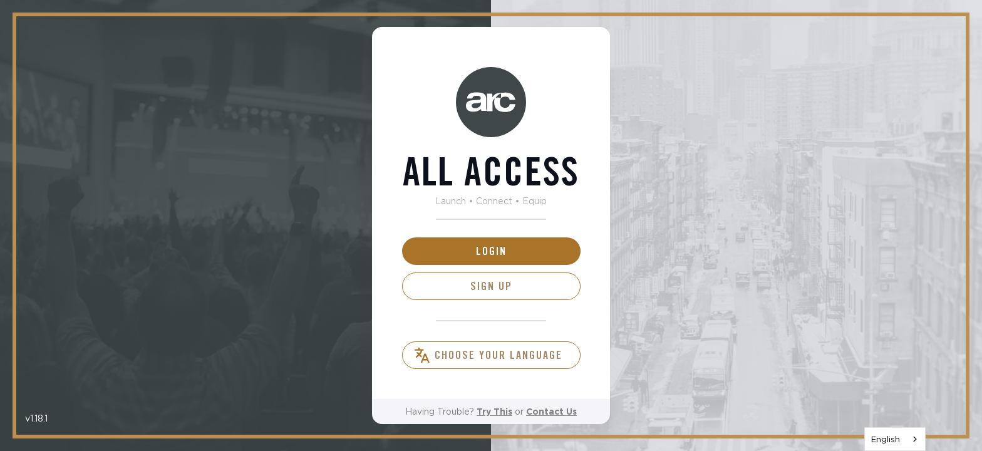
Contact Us (551, 411)
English (885, 439)
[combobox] (895, 439)
